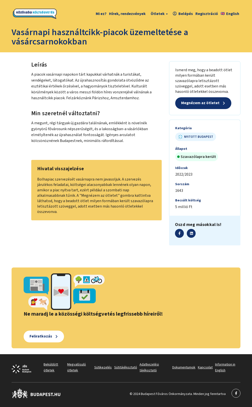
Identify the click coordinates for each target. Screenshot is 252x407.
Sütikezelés (103, 367)
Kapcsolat (205, 367)
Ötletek (160, 13)
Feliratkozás (41, 336)
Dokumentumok (183, 367)
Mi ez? (101, 13)
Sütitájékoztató (125, 367)
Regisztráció (206, 13)
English (230, 13)
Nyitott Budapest (195, 137)
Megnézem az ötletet (200, 103)
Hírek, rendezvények (127, 13)
